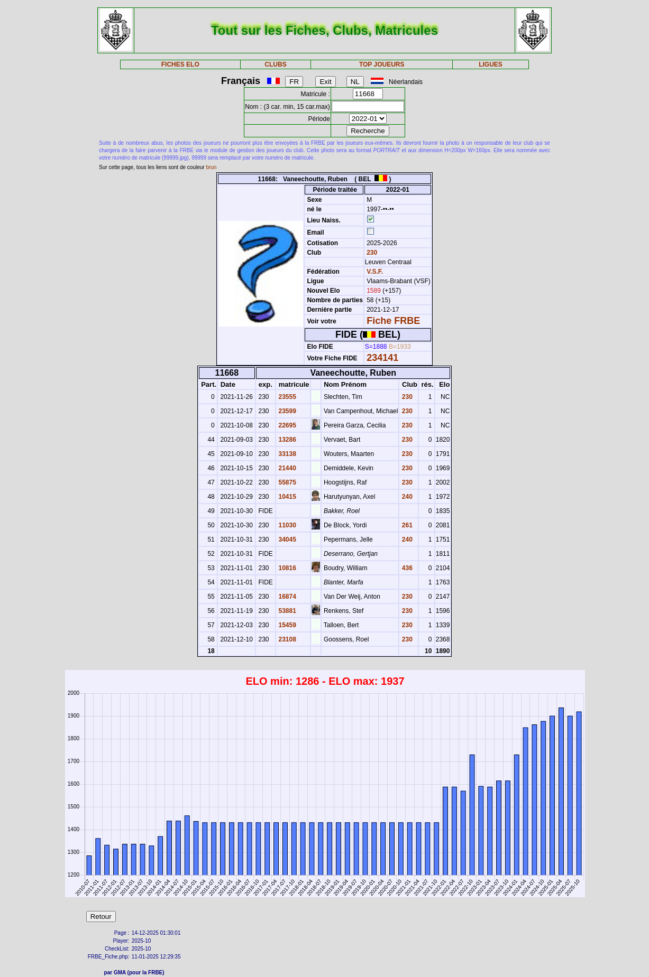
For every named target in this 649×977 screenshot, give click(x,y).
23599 (286, 411)
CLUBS (275, 64)
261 (406, 525)
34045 (286, 539)
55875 (286, 482)
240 (406, 496)
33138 (286, 454)
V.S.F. (375, 271)
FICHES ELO (180, 64)
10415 (286, 496)
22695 (286, 425)
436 (406, 568)
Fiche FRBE (393, 320)
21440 (286, 468)
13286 (286, 439)
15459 (286, 625)
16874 (286, 596)
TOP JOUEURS (382, 64)
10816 (286, 568)
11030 (286, 525)
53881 (286, 611)
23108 (286, 639)
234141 (382, 357)
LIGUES (490, 64)
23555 (286, 397)
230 (371, 252)
